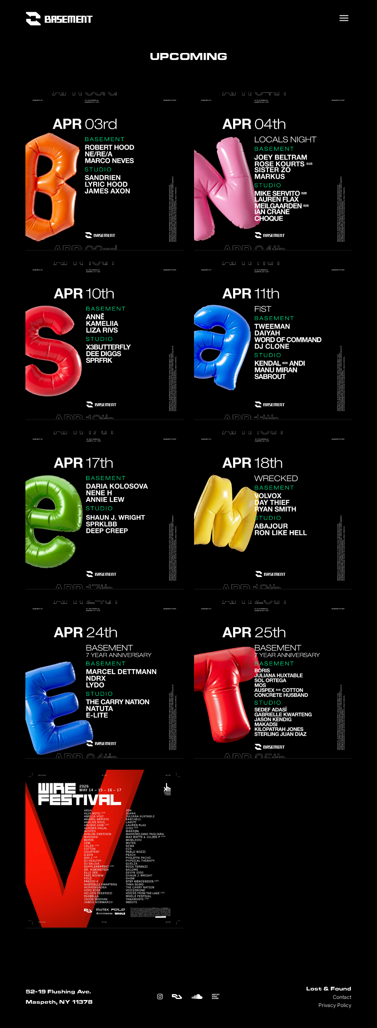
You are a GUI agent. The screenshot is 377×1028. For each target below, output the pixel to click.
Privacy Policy (334, 1005)
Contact (342, 997)
